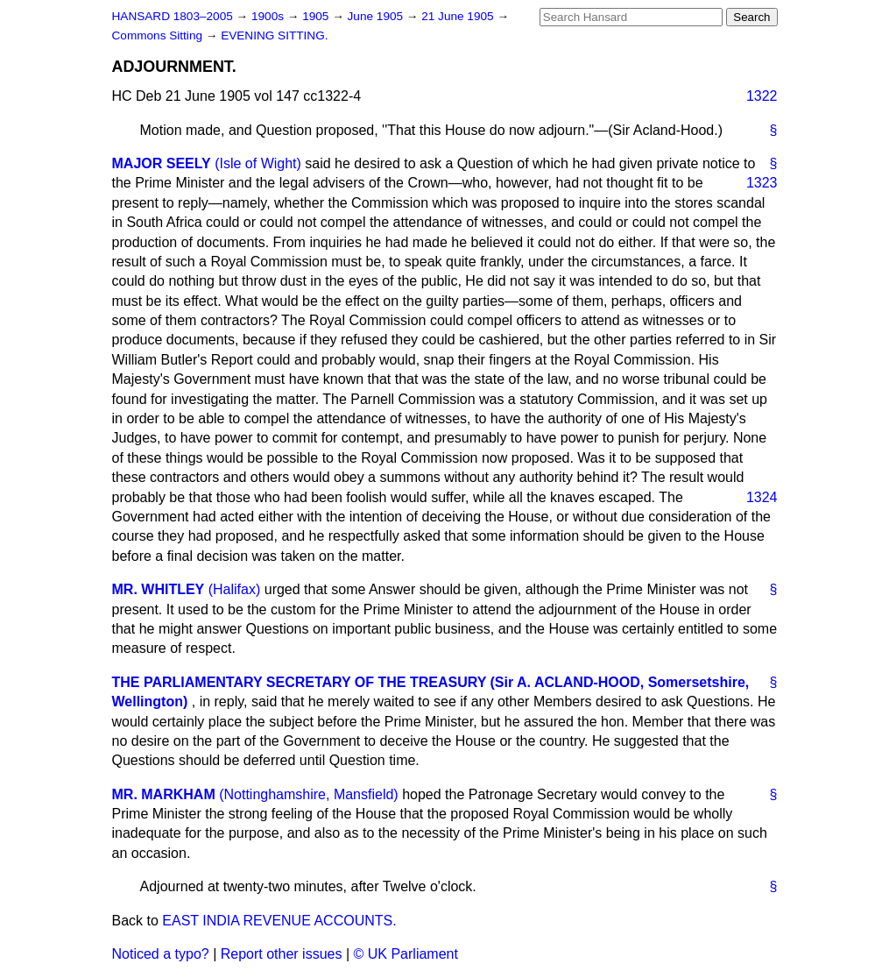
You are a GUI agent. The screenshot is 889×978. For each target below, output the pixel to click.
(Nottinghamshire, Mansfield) (309, 794)
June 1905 (377, 16)
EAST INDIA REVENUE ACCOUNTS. (279, 920)
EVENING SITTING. (274, 35)
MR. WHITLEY (158, 589)
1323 (762, 182)
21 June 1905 (459, 16)
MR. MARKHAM (163, 794)
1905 (317, 16)
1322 (762, 96)
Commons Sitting (159, 35)
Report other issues (281, 953)
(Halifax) (234, 589)
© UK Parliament (406, 953)
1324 (762, 497)
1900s (269, 16)
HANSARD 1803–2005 (172, 16)
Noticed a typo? (160, 953)
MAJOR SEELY (161, 163)
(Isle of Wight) (258, 163)
